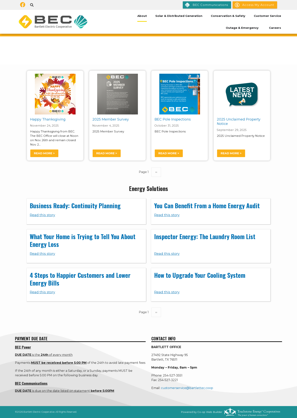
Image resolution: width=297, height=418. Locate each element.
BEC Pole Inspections (173, 119)
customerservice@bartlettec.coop (187, 388)
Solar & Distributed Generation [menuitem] (178, 16)
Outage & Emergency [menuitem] (242, 28)
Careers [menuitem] (275, 28)
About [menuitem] (142, 16)
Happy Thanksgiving (48, 119)
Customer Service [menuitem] (267, 16)
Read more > (44, 153)
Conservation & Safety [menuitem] (228, 16)
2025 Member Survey (110, 119)
